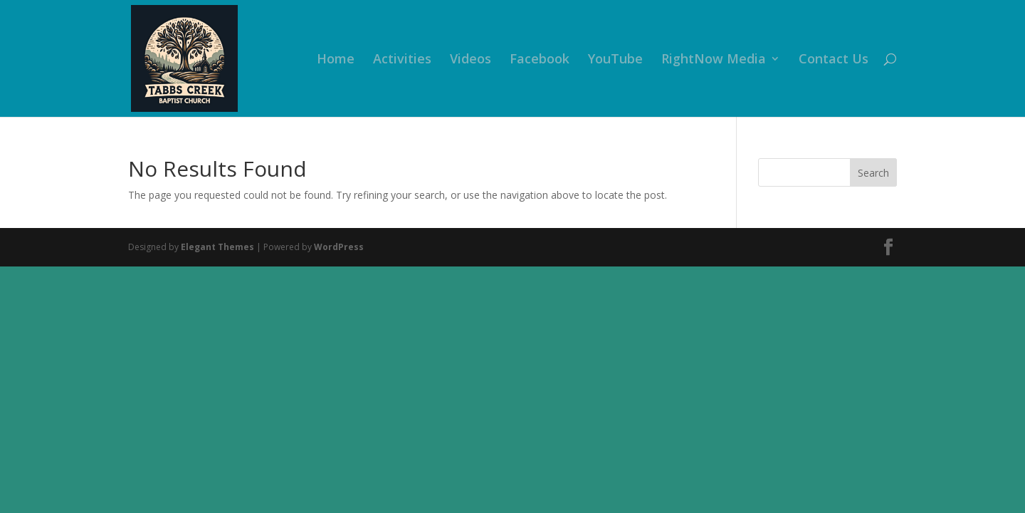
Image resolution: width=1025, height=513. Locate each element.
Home (335, 60)
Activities (402, 60)
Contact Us (833, 60)
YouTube (615, 60)
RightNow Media (713, 60)
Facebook (539, 60)
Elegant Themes (217, 247)
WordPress (339, 247)
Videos (470, 60)
